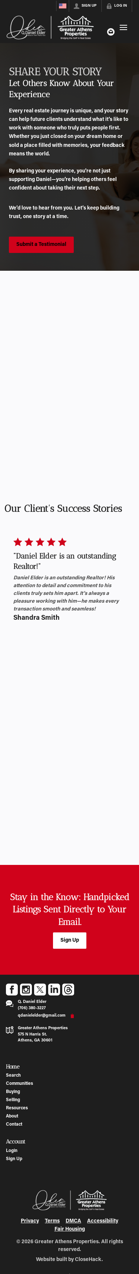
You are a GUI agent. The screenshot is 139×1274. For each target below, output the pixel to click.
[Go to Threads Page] (68, 990)
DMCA (73, 1221)
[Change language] (62, 6)
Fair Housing (69, 1229)
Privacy (30, 1221)
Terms (52, 1221)
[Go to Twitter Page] (40, 990)
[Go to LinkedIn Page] (54, 990)
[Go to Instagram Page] (26, 990)
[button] (69, 940)
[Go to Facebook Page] (12, 990)
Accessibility (102, 1221)
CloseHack (88, 1260)
